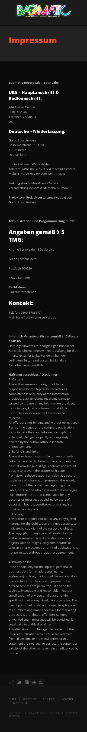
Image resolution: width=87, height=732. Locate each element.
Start (12, 699)
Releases (49, 699)
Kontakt (67, 699)
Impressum (20, 703)
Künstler (29, 699)
